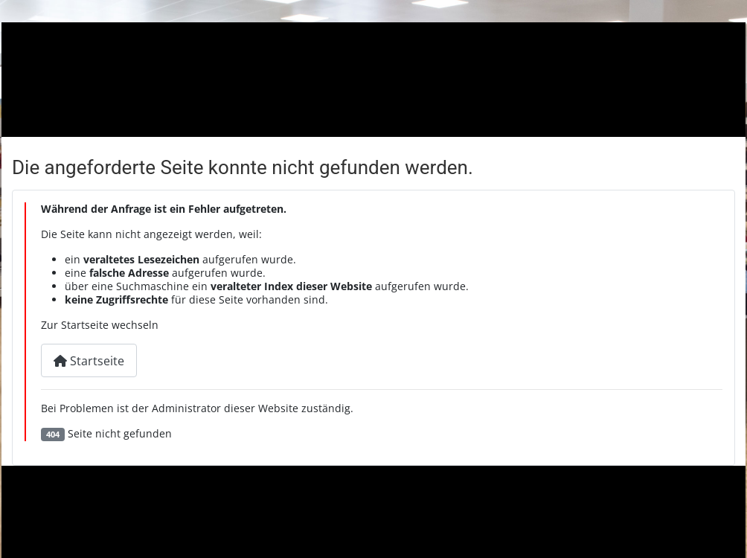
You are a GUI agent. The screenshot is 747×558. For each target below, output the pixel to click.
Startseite (89, 361)
